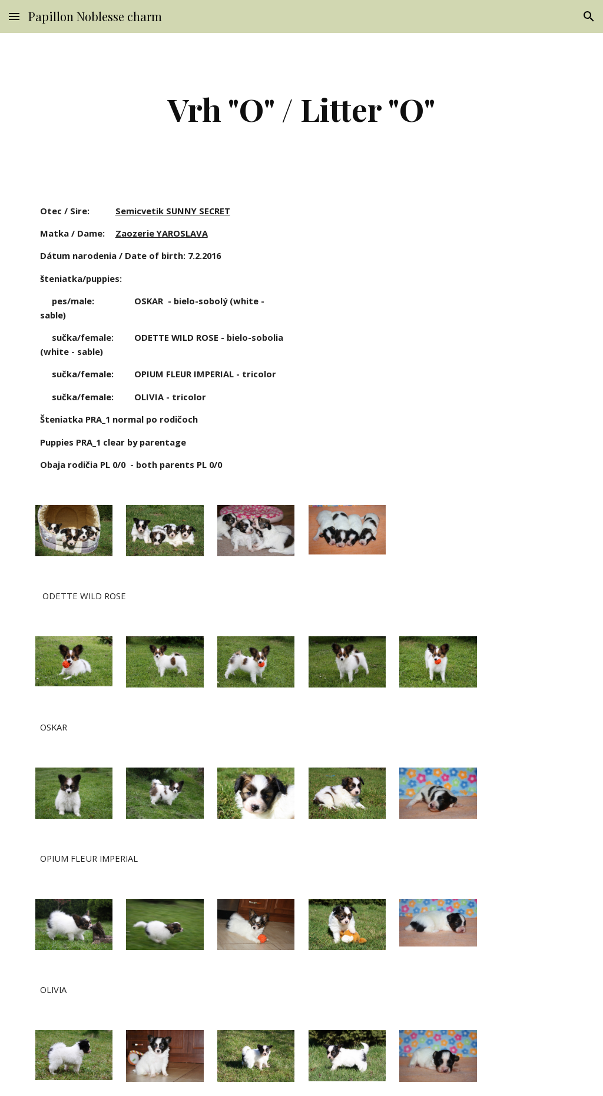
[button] (14, 16)
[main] (301, 109)
